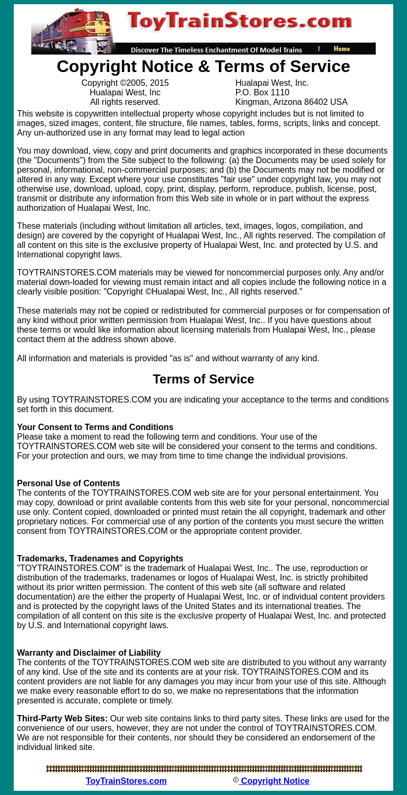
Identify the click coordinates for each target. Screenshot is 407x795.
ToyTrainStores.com (126, 780)
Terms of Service (203, 379)
